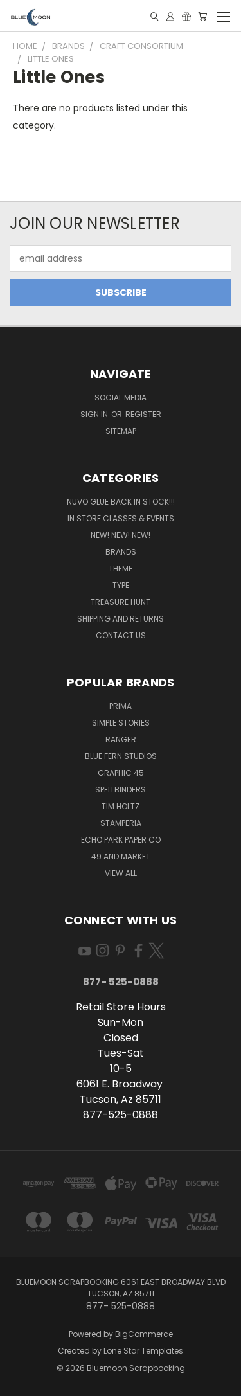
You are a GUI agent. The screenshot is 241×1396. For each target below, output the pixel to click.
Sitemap (120, 430)
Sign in (95, 414)
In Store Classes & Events (120, 518)
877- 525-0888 (121, 982)
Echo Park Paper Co (121, 839)
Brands (120, 551)
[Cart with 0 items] (202, 16)
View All (121, 873)
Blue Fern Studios (121, 756)
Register (143, 414)
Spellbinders (120, 789)
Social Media (120, 397)
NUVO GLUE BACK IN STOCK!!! (121, 501)
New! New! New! (120, 535)
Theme (120, 568)
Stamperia (120, 823)
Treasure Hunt (120, 601)
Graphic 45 (121, 772)
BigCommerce (144, 1334)
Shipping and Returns (120, 618)
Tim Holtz (120, 806)
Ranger (120, 739)
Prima (120, 706)
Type (120, 585)
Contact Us (121, 635)
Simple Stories (121, 722)
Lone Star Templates (143, 1350)
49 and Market (120, 856)
